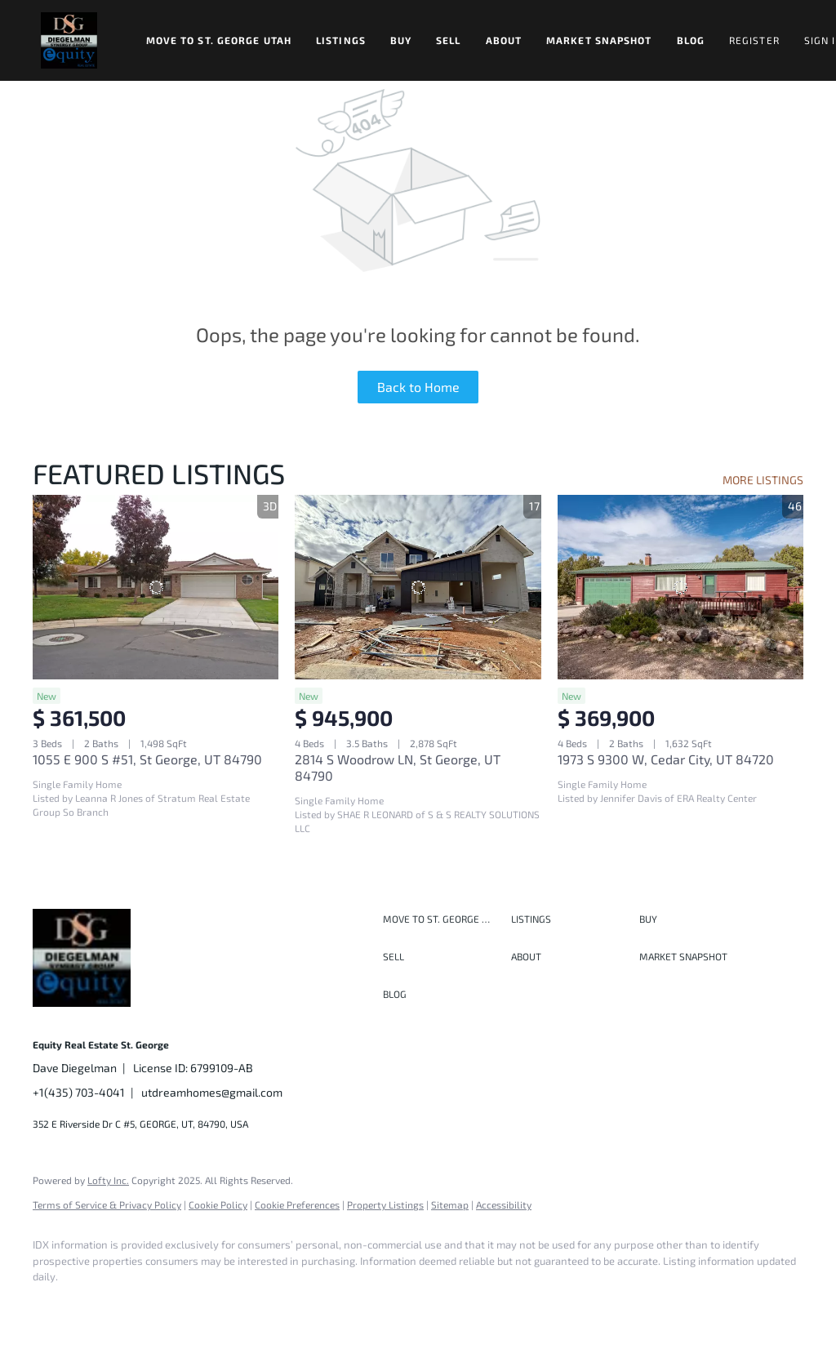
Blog (691, 40)
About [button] (504, 40)
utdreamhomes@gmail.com (211, 1092)
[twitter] (147, 1305)
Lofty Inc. (108, 1180)
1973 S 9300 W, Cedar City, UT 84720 (666, 759)
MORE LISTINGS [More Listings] (763, 480)
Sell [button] (448, 40)
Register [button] (754, 40)
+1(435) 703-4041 (79, 1092)
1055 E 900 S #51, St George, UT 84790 (147, 759)
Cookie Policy (218, 1204)
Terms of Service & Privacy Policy (107, 1204)
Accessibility (503, 1204)
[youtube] (241, 1305)
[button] (69, 40)
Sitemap (450, 1204)
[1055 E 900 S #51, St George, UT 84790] (155, 587)
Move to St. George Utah (218, 40)
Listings (341, 40)
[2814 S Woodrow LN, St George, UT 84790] (417, 587)
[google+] (289, 1305)
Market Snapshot (599, 40)
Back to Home (418, 386)
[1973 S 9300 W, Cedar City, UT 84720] (680, 587)
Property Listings (385, 1204)
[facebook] (52, 1305)
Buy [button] (400, 40)
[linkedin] (99, 1305)
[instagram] (194, 1305)
